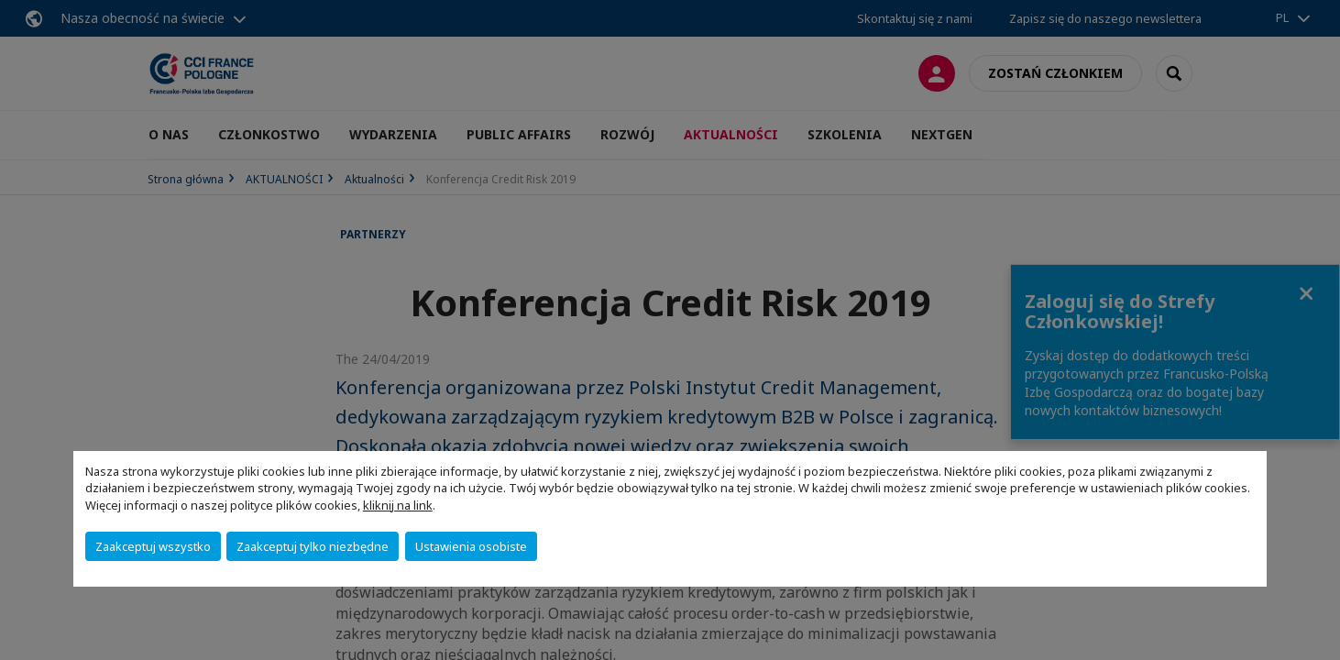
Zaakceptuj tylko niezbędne (312, 546)
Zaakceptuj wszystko (153, 546)
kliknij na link (398, 505)
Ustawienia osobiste (471, 546)
